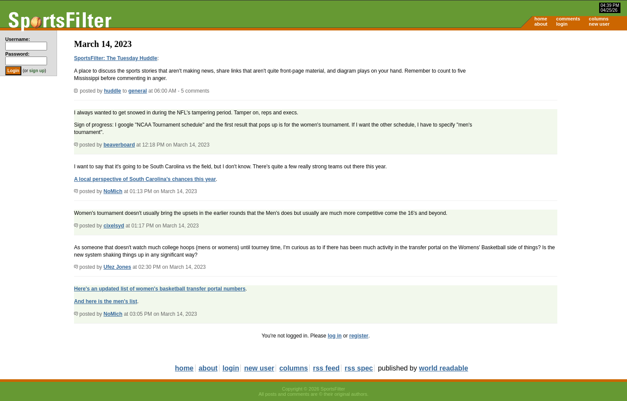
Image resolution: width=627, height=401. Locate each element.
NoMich (113, 191)
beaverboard (119, 145)
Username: (17, 39)
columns (598, 18)
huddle (112, 91)
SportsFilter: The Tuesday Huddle (115, 58)
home (540, 18)
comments (568, 18)
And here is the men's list (105, 301)
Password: (17, 54)
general (137, 91)
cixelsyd (114, 226)
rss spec (359, 368)
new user (599, 24)
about (540, 24)
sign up (37, 70)
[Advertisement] (553, 98)
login (561, 24)
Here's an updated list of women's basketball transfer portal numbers (160, 289)
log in (335, 336)
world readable (443, 368)
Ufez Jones (117, 267)
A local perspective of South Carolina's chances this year (145, 179)
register (358, 336)
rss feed (326, 368)
